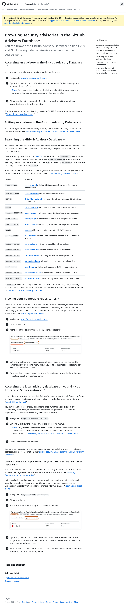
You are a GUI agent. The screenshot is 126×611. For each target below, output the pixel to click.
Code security (11, 10)
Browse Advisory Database (69, 10)
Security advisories (26, 10)
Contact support (12, 581)
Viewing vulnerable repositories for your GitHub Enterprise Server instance (43, 463)
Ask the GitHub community (17, 577)
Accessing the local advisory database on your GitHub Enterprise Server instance (42, 388)
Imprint (25, 602)
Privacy (41, 602)
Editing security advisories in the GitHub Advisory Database (53, 131)
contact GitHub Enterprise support (17, 23)
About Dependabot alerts (32, 313)
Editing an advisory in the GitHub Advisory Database (43, 122)
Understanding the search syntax (64, 173)
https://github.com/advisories (34, 78)
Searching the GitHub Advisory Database (35, 139)
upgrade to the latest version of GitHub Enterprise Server (72, 20)
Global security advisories (46, 10)
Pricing (55, 602)
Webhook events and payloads (19, 114)
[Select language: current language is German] (122, 4)
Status (48, 602)
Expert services (66, 602)
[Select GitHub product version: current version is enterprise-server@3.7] (38, 4)
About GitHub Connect (15, 402)
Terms (34, 602)
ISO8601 (38, 156)
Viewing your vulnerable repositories (32, 298)
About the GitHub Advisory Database (25, 290)
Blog (76, 602)
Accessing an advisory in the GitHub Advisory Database (43, 63)
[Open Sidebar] (3, 10)
